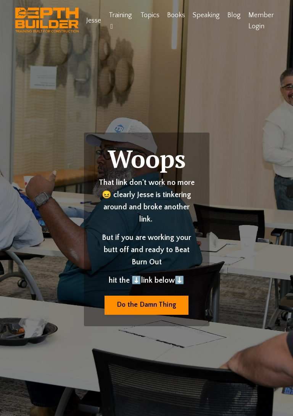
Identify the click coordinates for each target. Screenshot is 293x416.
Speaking (206, 15)
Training (120, 20)
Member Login (261, 20)
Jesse (93, 20)
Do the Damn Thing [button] (146, 305)
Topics (149, 15)
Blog (234, 15)
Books (176, 15)
